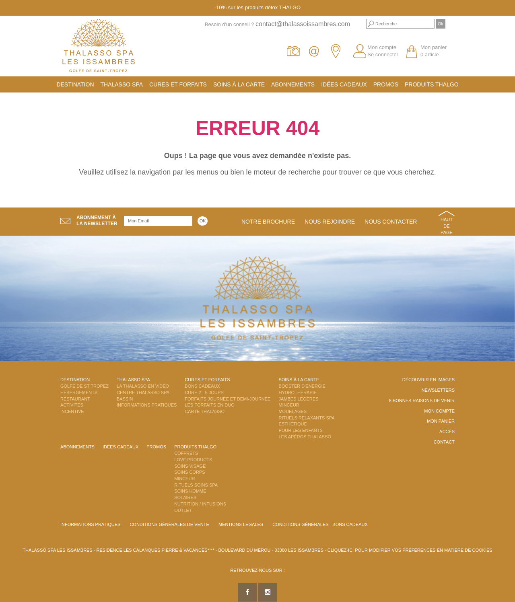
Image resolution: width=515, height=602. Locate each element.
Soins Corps (189, 472)
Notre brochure (268, 221)
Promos (385, 84)
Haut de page (447, 225)
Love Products (193, 459)
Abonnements (293, 84)
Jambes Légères (298, 399)
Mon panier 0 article (433, 51)
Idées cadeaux (344, 84)
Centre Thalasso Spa (143, 392)
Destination (75, 84)
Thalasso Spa (122, 84)
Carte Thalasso (205, 411)
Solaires (185, 497)
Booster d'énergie (301, 386)
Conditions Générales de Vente (169, 524)
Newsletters (438, 390)
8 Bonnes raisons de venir (422, 400)
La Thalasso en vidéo (143, 386)
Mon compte (381, 47)
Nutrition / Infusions (200, 503)
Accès (447, 431)
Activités (71, 405)
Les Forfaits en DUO (209, 405)
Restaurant (75, 399)
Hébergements (78, 392)
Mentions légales (240, 524)
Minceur (288, 405)
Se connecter (382, 54)
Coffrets (186, 453)
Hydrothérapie (297, 392)
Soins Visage (190, 466)
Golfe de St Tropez (84, 386)
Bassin (125, 399)
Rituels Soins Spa (196, 485)
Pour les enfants (300, 430)
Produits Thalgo (432, 84)
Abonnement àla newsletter (96, 220)
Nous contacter (391, 221)
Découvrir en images (428, 379)
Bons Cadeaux (202, 386)
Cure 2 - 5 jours (204, 392)
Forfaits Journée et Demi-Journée (227, 399)
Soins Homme (190, 491)
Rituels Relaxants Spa (306, 417)
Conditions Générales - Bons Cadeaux (320, 524)
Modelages (292, 411)
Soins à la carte (239, 84)
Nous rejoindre (330, 221)
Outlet (183, 510)
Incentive (72, 411)
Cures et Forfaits (178, 84)
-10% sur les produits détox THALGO (257, 7)
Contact (444, 442)
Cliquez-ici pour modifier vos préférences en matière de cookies (410, 550)
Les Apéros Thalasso (304, 436)
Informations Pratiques (147, 405)
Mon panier (441, 421)
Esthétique (292, 423)
